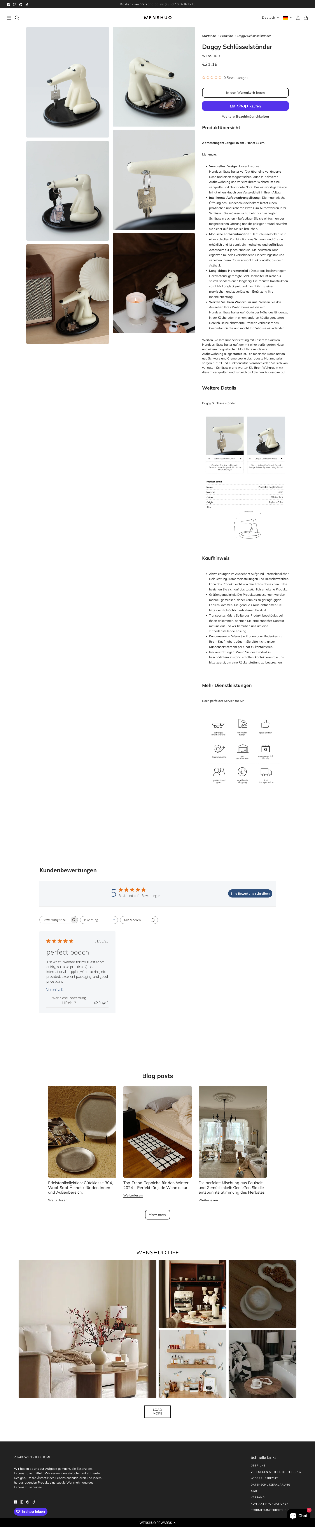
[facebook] (8, 4)
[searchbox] (55, 919)
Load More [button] (157, 1411)
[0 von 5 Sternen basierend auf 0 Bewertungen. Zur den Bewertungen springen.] (225, 77)
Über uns (258, 1465)
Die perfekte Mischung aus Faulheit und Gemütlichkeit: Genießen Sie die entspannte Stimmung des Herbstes (232, 1187)
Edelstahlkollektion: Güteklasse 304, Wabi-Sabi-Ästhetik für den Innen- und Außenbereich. (80, 1187)
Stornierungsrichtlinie (270, 1510)
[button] (157, 1522)
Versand (258, 1497)
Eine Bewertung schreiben (250, 893)
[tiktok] (27, 4)
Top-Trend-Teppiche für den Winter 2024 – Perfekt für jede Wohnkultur (156, 1185)
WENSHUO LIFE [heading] (157, 1252)
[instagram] (14, 4)
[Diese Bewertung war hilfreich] (96, 1002)
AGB (254, 1491)
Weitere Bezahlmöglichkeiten (245, 116)
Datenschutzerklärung (270, 1484)
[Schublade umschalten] (9, 18)
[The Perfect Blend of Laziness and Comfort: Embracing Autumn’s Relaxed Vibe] (233, 1131)
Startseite (209, 36)
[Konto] (298, 18)
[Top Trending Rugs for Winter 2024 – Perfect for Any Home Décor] (157, 1131)
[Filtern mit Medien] (139, 920)
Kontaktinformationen (270, 1503)
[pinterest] (21, 4)
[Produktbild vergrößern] (67, 82)
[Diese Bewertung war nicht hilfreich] (103, 1002)
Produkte (226, 36)
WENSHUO (211, 56)
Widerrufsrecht (264, 1478)
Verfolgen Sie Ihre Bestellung (276, 1471)
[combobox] (99, 920)
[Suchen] (17, 18)
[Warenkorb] (306, 18)
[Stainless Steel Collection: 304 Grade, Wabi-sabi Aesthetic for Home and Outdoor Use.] (82, 1131)
